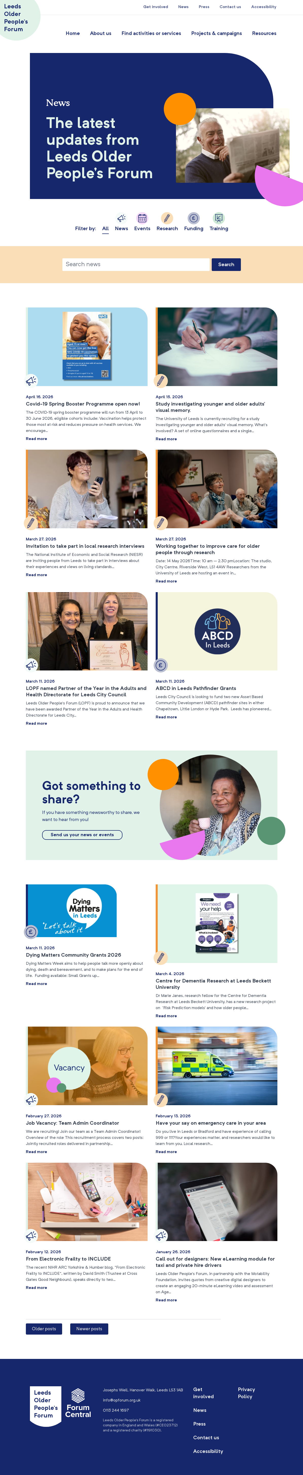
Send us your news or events (82, 835)
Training (218, 221)
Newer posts (89, 1329)
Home (73, 33)
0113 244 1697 (116, 1411)
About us (100, 33)
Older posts (44, 1329)
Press (204, 7)
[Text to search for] (136, 264)
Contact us (230, 7)
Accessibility (263, 7)
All (105, 228)
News (183, 7)
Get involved (155, 7)
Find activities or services (151, 33)
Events (142, 221)
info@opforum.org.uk (121, 1400)
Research (167, 221)
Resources (264, 33)
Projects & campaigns (216, 33)
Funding (193, 221)
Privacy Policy (246, 1393)
